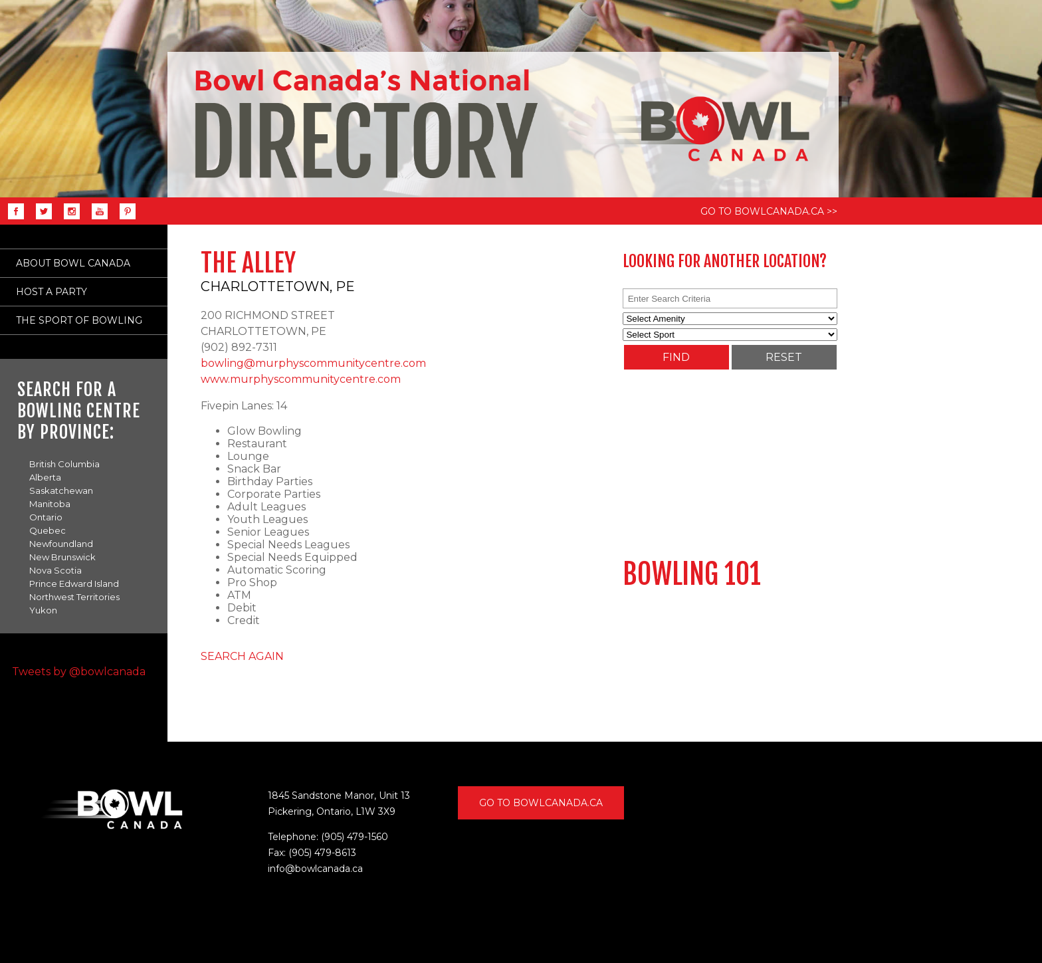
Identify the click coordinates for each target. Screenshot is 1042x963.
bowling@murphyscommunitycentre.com (313, 363)
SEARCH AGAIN (242, 656)
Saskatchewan (61, 490)
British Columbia (64, 464)
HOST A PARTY (51, 292)
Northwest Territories (74, 596)
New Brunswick (62, 557)
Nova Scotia (55, 570)
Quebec (47, 530)
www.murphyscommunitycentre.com (301, 379)
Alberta (45, 477)
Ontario (45, 517)
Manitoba (49, 503)
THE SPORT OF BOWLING (79, 320)
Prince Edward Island (74, 583)
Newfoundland (61, 543)
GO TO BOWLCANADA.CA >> (768, 211)
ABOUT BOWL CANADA (73, 263)
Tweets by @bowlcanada (79, 671)
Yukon (43, 610)
